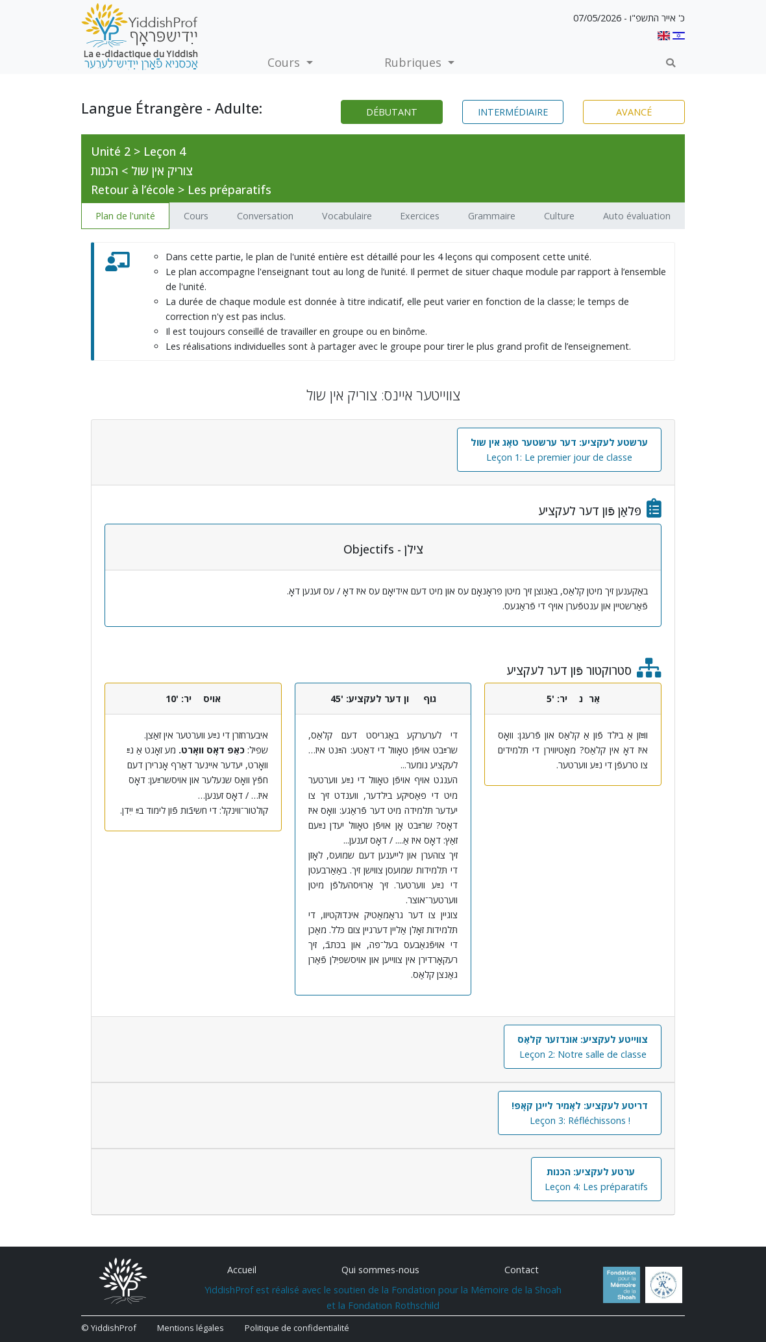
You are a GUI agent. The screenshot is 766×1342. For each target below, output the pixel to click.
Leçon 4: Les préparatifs (596, 1179)
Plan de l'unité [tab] (125, 216)
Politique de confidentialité (297, 1328)
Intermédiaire (513, 112)
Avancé (634, 112)
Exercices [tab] (419, 216)
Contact (521, 1269)
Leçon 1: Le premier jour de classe (559, 449)
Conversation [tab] (265, 216)
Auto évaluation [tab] (637, 216)
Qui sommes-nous (380, 1269)
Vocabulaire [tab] (347, 216)
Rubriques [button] (414, 62)
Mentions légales (190, 1328)
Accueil (241, 1269)
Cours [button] (285, 62)
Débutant (391, 112)
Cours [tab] (196, 216)
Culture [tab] (559, 216)
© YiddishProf (108, 1328)
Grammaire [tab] (491, 216)
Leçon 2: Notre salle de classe (582, 1046)
